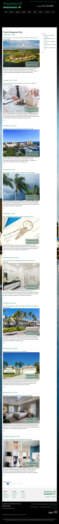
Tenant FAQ (14, 497)
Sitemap (55, 508)
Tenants (29, 12)
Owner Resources (6, 496)
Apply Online (14, 494)
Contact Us (47, 12)
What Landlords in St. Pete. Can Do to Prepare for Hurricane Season (19, 172)
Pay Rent (31, 1)
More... (4, 74)
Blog (53, 12)
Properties (18, 12)
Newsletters (23, 497)
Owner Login (46, 1)
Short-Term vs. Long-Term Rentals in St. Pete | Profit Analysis (17, 395)
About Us (40, 12)
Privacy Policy (55, 505)
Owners (23, 12)
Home (6, 12)
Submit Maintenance (38, 1)
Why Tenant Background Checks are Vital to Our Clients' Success (18, 216)
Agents (35, 12)
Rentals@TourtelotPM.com (40, 520)
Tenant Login (53, 1)
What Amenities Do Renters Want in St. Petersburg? (15, 351)
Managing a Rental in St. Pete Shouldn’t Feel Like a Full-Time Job (18, 128)
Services (11, 12)
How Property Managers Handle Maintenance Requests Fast (17, 439)
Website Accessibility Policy (49, 520)
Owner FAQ (5, 497)
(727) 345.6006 (47, 5)
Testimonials (23, 496)
